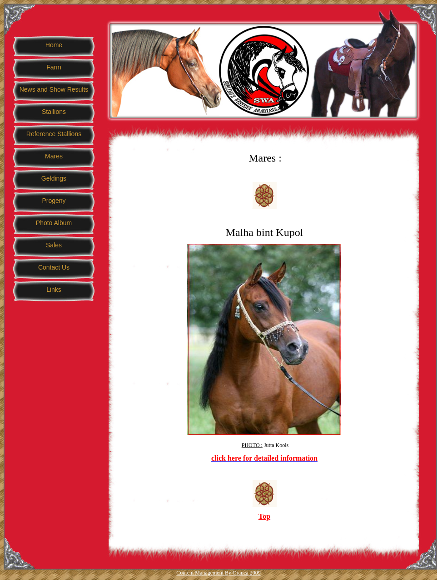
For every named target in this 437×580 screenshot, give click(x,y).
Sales (54, 245)
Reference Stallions (53, 134)
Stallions (54, 111)
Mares (54, 156)
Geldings (53, 178)
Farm (53, 67)
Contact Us (54, 267)
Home (53, 45)
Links (53, 289)
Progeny (53, 200)
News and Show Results (54, 89)
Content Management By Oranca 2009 (218, 573)
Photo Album (54, 222)
